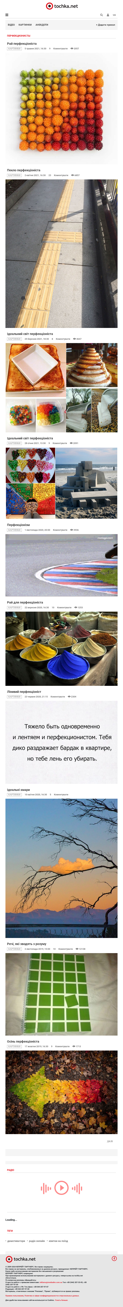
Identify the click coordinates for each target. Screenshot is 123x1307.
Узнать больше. (61, 1300)
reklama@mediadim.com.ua (51, 1282)
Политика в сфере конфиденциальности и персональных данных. (52, 1296)
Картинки (25, 24)
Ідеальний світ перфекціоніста (30, 334)
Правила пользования (14, 1296)
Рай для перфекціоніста (25, 602)
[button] (108, 15)
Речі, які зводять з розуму (26, 944)
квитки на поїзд (58, 1241)
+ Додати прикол (105, 24)
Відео (11, 24)
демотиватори (16, 1241)
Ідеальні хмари (18, 790)
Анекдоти (42, 24)
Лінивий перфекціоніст (24, 692)
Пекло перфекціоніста (23, 170)
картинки (14, 48)
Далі (110, 1141)
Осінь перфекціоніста (23, 1041)
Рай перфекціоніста (22, 44)
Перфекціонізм (18, 525)
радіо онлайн (37, 1241)
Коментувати (60, 48)
